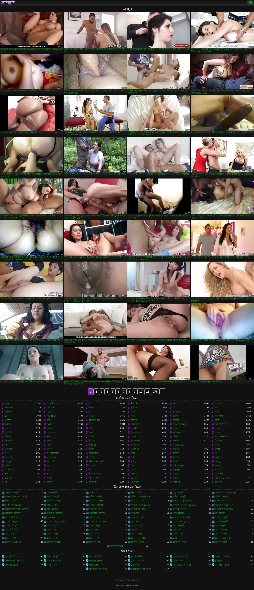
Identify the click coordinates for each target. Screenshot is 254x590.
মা (6, 445)
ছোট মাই (50, 408)
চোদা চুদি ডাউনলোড (223, 538)
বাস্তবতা (176, 449)
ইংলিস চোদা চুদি (221, 496)
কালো (133, 436)
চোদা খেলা (93, 529)
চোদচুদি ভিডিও (11, 529)
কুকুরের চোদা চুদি (138, 509)
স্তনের (133, 469)
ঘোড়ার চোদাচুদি (221, 521)
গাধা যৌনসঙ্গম (221, 436)
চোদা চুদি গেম (52, 538)
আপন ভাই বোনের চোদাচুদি (16, 496)
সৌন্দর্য (176, 416)
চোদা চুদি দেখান (137, 542)
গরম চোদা (135, 513)
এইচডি (92, 416)
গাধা (174, 403)
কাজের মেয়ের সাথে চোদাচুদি (17, 509)
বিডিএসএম (93, 453)
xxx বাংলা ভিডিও (54, 561)
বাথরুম (176, 478)
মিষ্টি (90, 428)
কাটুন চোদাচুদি (52, 509)
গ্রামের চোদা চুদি (221, 517)
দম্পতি (49, 441)
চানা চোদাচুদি (220, 525)
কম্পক (217, 449)
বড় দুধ (92, 408)
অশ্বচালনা (9, 408)
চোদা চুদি (176, 529)
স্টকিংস (134, 420)
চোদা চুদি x (9, 534)
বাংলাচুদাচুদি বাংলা (96, 565)
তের (7, 416)
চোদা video (51, 529)
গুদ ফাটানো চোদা (12, 517)
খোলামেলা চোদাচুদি (97, 513)
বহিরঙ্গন (8, 436)
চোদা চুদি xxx (52, 534)
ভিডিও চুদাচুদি (52, 556)
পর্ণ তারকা (177, 432)
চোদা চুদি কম (94, 534)
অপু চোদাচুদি (178, 492)
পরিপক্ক (134, 474)
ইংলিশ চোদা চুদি (95, 496)
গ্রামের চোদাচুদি (11, 521)
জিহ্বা (91, 457)
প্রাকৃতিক (8, 432)
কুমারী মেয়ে (177, 412)
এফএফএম (51, 457)
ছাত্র (48, 465)
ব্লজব (7, 403)
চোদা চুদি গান (10, 538)
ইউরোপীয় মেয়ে (53, 403)
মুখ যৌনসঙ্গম (52, 453)
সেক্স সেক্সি (135, 565)
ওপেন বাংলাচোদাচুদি (13, 505)
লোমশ (175, 428)
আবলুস (218, 461)
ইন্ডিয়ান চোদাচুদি (137, 501)
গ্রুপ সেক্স (9, 457)
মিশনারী (50, 412)
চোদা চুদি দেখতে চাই (13, 542)
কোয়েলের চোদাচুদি (12, 513)
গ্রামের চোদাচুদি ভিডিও (56, 521)
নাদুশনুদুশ (176, 469)
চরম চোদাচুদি (52, 525)
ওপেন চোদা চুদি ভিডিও (182, 501)
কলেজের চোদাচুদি (96, 505)
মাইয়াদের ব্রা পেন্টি (222, 478)
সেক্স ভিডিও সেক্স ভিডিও (15, 561)
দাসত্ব (133, 453)
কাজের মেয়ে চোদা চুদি (224, 505)
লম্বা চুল (134, 461)
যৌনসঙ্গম (9, 469)
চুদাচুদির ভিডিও (137, 556)
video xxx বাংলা (222, 556)
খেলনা (49, 424)
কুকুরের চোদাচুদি (179, 509)
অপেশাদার (51, 432)
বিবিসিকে (219, 441)
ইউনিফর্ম (218, 482)
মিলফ (133, 412)
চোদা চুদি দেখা (95, 542)
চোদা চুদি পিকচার (180, 542)
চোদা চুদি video (221, 529)
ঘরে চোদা (135, 521)
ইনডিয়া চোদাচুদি (11, 501)
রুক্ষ (132, 465)
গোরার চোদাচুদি (137, 517)
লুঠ (90, 412)
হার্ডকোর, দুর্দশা (179, 465)
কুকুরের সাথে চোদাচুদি (224, 509)
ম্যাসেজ (218, 465)
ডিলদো (50, 445)
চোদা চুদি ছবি (178, 538)
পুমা (90, 469)
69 (216, 453)
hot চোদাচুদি (52, 492)
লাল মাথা (219, 416)
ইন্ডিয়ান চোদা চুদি (96, 501)
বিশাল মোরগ (136, 432)
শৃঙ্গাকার (176, 420)
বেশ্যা (217, 420)
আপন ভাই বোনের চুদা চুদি (225, 492)
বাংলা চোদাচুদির (95, 561)
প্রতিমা (49, 474)
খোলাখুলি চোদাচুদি (54, 513)
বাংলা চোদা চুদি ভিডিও (182, 565)
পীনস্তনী (134, 403)
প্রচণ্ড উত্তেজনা (95, 474)
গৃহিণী (217, 445)
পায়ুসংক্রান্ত (135, 424)
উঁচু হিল (218, 457)
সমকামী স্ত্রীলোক (221, 424)
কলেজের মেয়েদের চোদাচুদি (184, 505)
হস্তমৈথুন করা (94, 420)
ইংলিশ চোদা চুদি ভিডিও (140, 496)
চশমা (133, 457)
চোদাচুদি (7, 3)
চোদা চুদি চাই (94, 538)
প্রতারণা (92, 465)
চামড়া (217, 428)
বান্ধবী (91, 432)
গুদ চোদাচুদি (220, 513)
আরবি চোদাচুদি (53, 496)
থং (6, 453)
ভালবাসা (218, 469)
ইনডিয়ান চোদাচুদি (54, 501)
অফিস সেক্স (93, 478)
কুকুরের (134, 408)
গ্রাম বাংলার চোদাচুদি (181, 517)
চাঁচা (174, 408)
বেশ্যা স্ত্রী (92, 445)
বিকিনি (175, 461)
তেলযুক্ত (8, 461)
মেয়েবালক (9, 478)
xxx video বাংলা (222, 565)
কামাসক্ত (8, 424)
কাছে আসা (135, 441)
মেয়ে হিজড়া (220, 474)
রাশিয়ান (176, 453)
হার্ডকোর (218, 403)
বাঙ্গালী (50, 482)
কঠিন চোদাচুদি (52, 505)
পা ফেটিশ (135, 482)
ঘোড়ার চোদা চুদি (179, 521)
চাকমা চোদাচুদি (137, 525)
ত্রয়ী (48, 420)
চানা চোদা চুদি (178, 525)
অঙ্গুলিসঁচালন (179, 424)
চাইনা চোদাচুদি (94, 525)
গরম (133, 416)
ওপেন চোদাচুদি (221, 501)
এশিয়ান (8, 420)
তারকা (49, 449)
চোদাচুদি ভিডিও (11, 556)
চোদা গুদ (134, 529)
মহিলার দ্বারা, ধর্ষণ (96, 461)
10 (140, 391)
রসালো (50, 478)
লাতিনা (176, 457)
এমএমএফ (135, 449)
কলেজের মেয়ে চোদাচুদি (141, 505)
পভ (48, 436)
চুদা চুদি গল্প (219, 561)
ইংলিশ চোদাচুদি (179, 496)
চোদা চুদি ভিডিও (95, 556)
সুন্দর (217, 412)
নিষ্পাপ (8, 412)
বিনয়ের (8, 428)
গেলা (7, 465)
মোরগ (91, 449)
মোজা (175, 474)
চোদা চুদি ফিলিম (116, 546)
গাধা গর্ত (50, 461)
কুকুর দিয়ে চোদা (95, 509)
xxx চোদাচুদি (136, 492)
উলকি (91, 436)
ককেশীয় (176, 441)
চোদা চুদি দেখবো (53, 542)
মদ (48, 469)
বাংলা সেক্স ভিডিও (180, 556)
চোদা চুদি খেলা (221, 534)
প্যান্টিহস (176, 482)
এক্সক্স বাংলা (52, 565)
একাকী (217, 432)
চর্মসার (91, 441)
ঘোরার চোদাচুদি (11, 525)
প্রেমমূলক (135, 478)
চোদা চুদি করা (136, 534)
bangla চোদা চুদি (12, 492)
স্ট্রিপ (90, 424)
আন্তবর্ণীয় (9, 441)
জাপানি (134, 428)
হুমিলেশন (93, 482)
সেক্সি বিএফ (178, 561)
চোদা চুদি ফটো (221, 542)
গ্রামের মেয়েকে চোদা (97, 521)
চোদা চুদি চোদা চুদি (138, 538)
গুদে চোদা (51, 517)
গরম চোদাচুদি (178, 513)
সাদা (216, 408)
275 (155, 391)
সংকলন (50, 428)
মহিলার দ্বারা (52, 416)
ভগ (90, 403)
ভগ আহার (9, 449)
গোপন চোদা (94, 517)
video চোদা (93, 492)
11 (147, 391)
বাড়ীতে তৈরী (178, 445)
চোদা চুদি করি (178, 534)
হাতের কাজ (135, 445)
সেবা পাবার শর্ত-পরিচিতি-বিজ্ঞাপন (127, 580)
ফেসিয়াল (176, 436)
